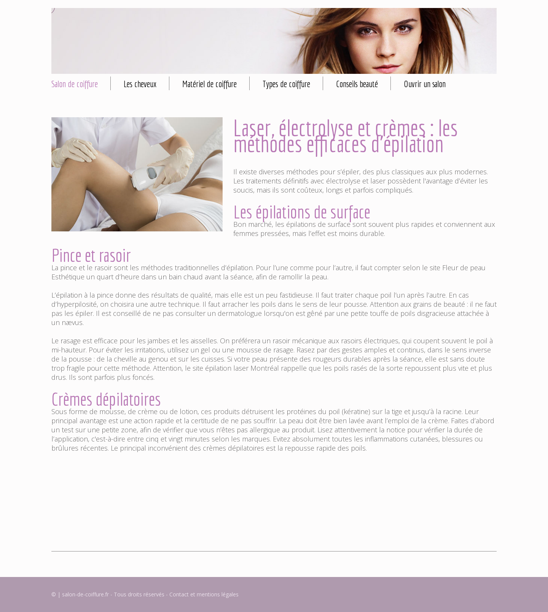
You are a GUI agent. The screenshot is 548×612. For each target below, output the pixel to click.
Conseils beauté (357, 83)
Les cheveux (140, 83)
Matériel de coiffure (209, 83)
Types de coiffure (286, 83)
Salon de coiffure (74, 83)
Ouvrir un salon (425, 83)
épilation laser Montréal (242, 368)
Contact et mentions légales (204, 594)
